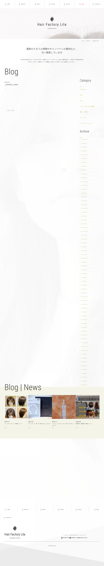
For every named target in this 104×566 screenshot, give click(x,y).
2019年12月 (84, 296)
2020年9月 (84, 262)
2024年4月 (84, 174)
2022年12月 (84, 208)
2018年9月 (84, 354)
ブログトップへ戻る (10, 110)
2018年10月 (84, 350)
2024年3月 (84, 177)
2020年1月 (84, 293)
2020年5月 (84, 277)
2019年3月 (84, 331)
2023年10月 (84, 185)
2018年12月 (84, 342)
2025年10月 (84, 139)
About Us (22, 4)
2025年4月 (84, 147)
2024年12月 (84, 154)
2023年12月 (84, 181)
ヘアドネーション (86, 123)
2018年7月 (84, 362)
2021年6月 (84, 243)
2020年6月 (84, 273)
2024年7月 (84, 162)
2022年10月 (84, 212)
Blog (81, 4)
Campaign (83, 89)
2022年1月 (84, 223)
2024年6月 (84, 166)
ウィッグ (83, 118)
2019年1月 (84, 339)
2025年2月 (84, 151)
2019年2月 (84, 335)
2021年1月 (84, 254)
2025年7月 (84, 143)
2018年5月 (84, 369)
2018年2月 (84, 381)
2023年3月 (84, 200)
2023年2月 (84, 204)
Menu (37, 4)
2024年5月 (84, 170)
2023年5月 (84, 197)
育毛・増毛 (84, 112)
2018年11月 (84, 346)
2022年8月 (84, 216)
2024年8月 (84, 158)
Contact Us (96, 4)
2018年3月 (84, 377)
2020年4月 (84, 281)
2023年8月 (84, 189)
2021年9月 (84, 235)
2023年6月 (84, 193)
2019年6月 (84, 319)
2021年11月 (84, 231)
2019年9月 (84, 308)
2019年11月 (84, 300)
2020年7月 (84, 270)
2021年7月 (84, 239)
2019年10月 (84, 304)
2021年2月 (84, 250)
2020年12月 (84, 258)
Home (7, 4)
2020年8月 (84, 266)
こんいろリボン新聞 (87, 106)
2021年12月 (84, 227)
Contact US (7, 517)
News (82, 101)
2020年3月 (84, 285)
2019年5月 (84, 323)
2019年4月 (84, 327)
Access (67, 4)
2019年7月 (84, 316)
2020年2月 (84, 289)
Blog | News (88, 40)
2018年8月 (84, 358)
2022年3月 (84, 220)
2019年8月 (84, 312)
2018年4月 (84, 373)
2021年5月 (84, 247)
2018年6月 (84, 365)
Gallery (52, 4)
